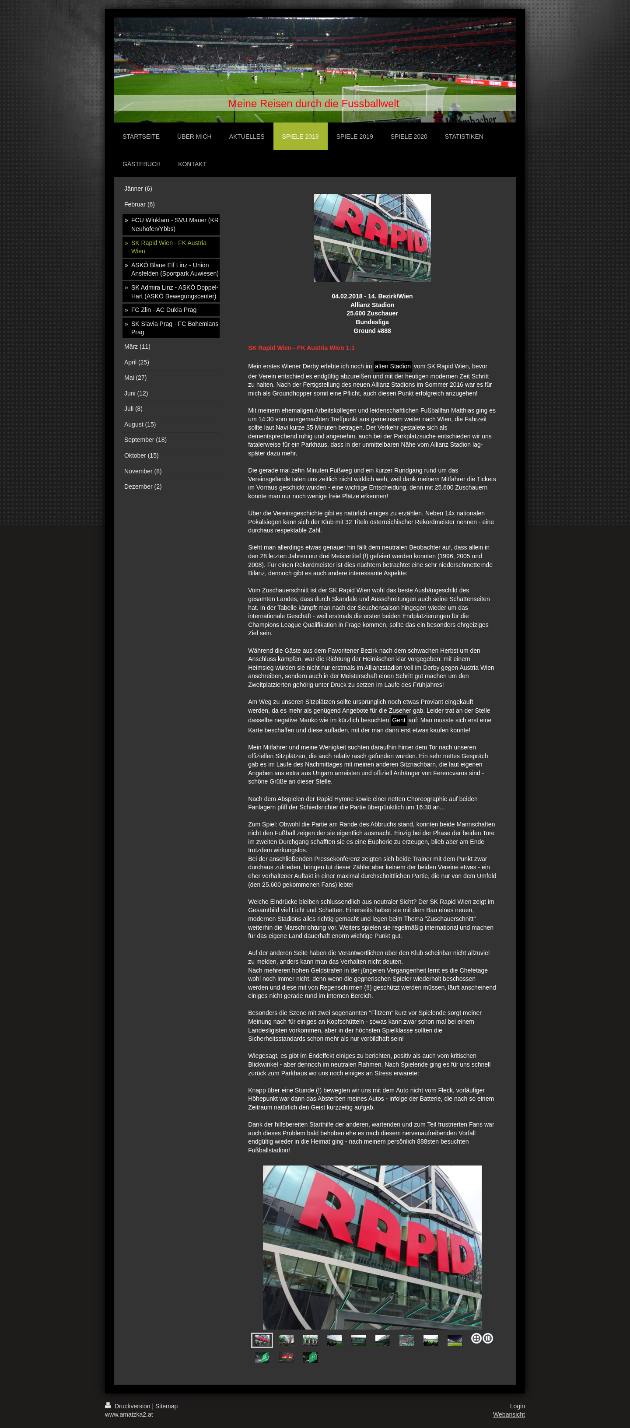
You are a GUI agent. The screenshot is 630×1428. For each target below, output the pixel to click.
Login (517, 1406)
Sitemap (166, 1406)
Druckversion (128, 1406)
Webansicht (509, 1414)
